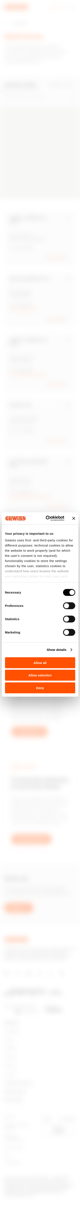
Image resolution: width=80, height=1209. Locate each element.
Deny (40, 688)
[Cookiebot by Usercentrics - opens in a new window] (47, 518)
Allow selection (40, 675)
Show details (57, 650)
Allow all (40, 662)
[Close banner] (73, 518)
